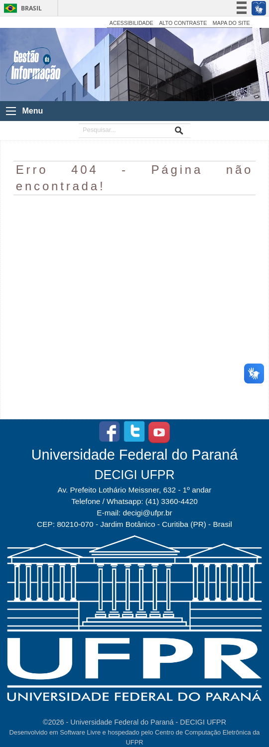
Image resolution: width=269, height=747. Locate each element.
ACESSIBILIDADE (131, 23)
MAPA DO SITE (231, 23)
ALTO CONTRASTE (183, 23)
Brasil (31, 8)
